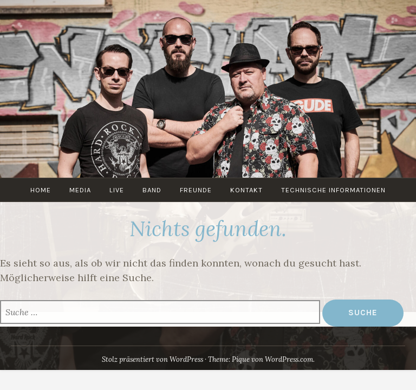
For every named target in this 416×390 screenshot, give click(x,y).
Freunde (196, 190)
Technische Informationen (333, 190)
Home (40, 190)
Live (116, 190)
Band (151, 190)
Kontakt (246, 190)
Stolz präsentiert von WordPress (152, 359)
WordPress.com (289, 359)
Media (80, 190)
